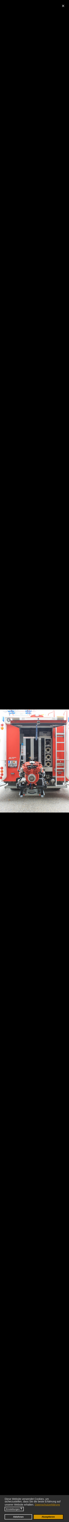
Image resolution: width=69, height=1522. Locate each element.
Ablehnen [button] (18, 1517)
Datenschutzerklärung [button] (47, 1504)
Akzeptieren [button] (48, 1517)
